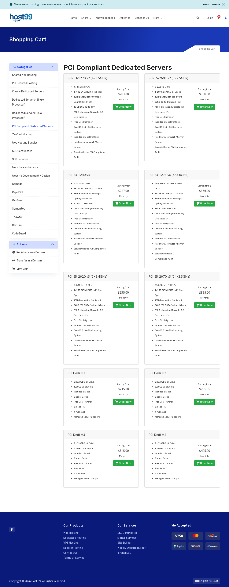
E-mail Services (127, 537)
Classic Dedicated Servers (28, 91)
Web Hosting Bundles (25, 142)
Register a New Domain (28, 252)
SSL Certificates (22, 151)
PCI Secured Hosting (24, 83)
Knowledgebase (109, 18)
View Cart (20, 269)
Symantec (18, 208)
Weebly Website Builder (131, 548)
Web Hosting (71, 533)
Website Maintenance (25, 167)
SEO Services (20, 159)
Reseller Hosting (73, 548)
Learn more (211, 4)
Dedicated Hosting (74, 537)
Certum (17, 225)
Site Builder (124, 542)
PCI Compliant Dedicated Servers (32, 126)
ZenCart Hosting (22, 134)
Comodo (17, 184)
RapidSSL (18, 192)
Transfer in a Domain (27, 260)
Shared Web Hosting (24, 75)
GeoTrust (18, 200)
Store (89, 18)
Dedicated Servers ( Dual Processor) (27, 115)
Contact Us (146, 18)
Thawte (17, 217)
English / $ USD (206, 581)
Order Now (123, 107)
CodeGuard (19, 233)
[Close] (223, 4)
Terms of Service (73, 557)
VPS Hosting (71, 542)
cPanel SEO (124, 552)
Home (77, 18)
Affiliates (129, 18)
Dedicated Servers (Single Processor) (28, 102)
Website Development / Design (31, 175)
